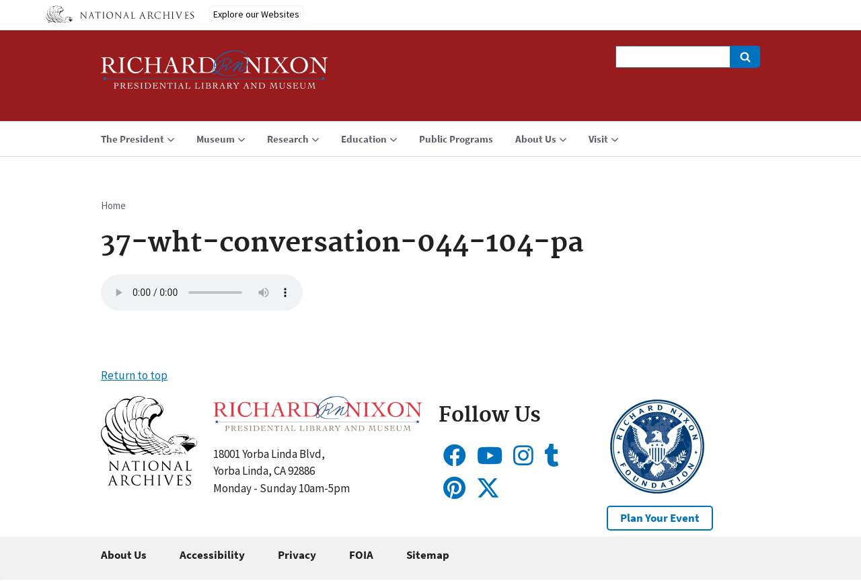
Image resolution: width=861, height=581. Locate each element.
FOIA (361, 554)
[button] (149, 481)
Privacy (297, 554)
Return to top (134, 375)
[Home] (214, 75)
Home (113, 205)
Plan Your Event (660, 517)
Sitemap (427, 554)
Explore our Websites (256, 14)
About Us (124, 554)
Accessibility (212, 554)
